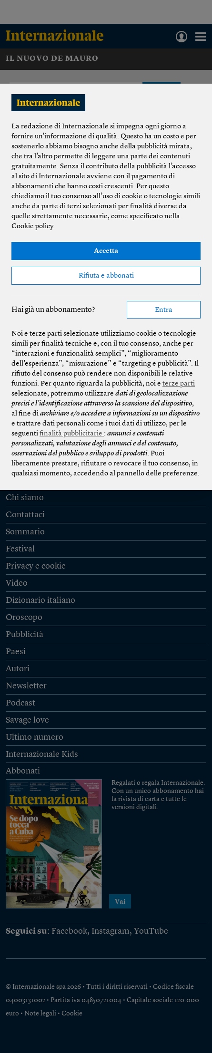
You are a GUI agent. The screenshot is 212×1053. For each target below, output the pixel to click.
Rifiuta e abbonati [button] (106, 276)
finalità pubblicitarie (72, 433)
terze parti (178, 383)
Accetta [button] (106, 251)
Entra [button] (163, 310)
